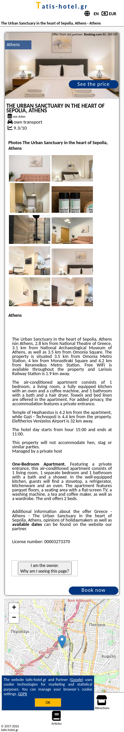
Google (76, 679)
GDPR (22, 694)
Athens (13, 44)
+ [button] (14, 608)
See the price (93, 84)
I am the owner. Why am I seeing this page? (45, 568)
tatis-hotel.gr (62, 6)
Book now (94, 590)
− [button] (14, 618)
